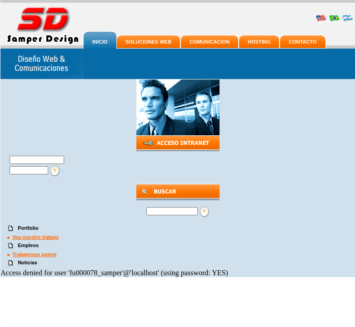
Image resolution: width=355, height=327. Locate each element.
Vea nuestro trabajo (35, 237)
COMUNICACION (210, 42)
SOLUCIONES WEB (148, 42)
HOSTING (259, 42)
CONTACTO (302, 42)
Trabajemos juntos (34, 254)
